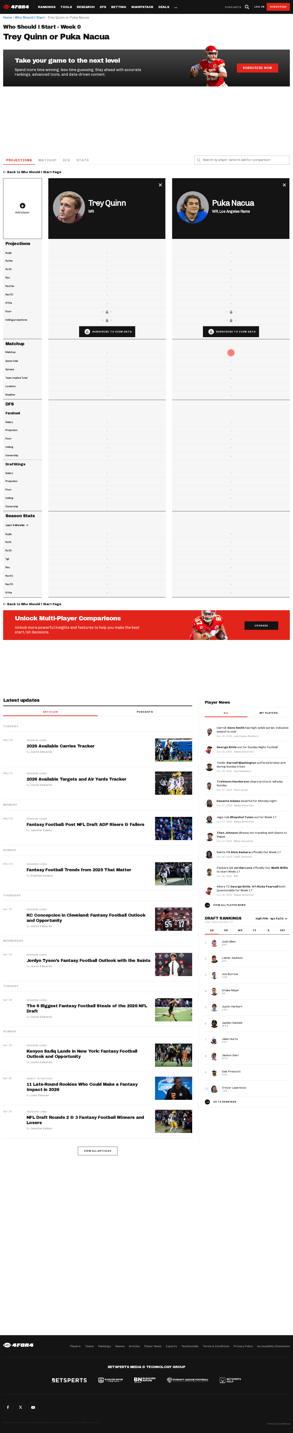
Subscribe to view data (112, 332)
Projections (19, 160)
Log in (259, 6)
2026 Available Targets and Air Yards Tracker (77, 779)
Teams (89, 1346)
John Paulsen (39, 1095)
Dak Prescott (231, 1071)
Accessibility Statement (273, 1346)
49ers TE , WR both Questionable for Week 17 (251, 888)
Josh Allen (229, 942)
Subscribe (278, 6)
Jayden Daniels (232, 1023)
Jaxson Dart (230, 1055)
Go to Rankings (224, 1102)
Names (120, 1346)
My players (268, 713)
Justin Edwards (41, 751)
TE (254, 930)
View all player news (229, 905)
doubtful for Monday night (247, 801)
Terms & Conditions (216, 1346)
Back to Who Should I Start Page (34, 172)
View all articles (97, 1151)
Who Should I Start (30, 17)
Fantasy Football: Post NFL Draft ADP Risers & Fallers (86, 824)
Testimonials (189, 1346)
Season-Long (37, 740)
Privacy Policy (243, 1346)
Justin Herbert (232, 1007)
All (226, 713)
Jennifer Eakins (41, 830)
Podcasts (233, 7)
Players (75, 1346)
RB (226, 930)
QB (212, 930)
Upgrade (261, 625)
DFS (66, 160)
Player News (153, 1346)
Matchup (48, 160)
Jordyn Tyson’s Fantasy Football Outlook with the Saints (89, 960)
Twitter (20, 1407)
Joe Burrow (230, 974)
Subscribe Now (257, 68)
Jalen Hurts (230, 1039)
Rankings (46, 7)
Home (7, 17)
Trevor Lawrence (234, 1088)
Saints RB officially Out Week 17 (249, 852)
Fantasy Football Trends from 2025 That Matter (79, 870)
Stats (83, 160)
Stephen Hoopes (41, 875)
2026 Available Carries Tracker (60, 746)
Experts (171, 1346)
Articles (50, 712)
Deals (163, 7)
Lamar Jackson (232, 958)
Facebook (8, 1407)
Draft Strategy (40, 1078)
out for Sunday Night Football (247, 747)
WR (240, 930)
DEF (282, 930)
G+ (33, 1407)
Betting (118, 7)
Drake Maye (230, 990)
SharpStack (142, 7)
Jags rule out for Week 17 (247, 817)
